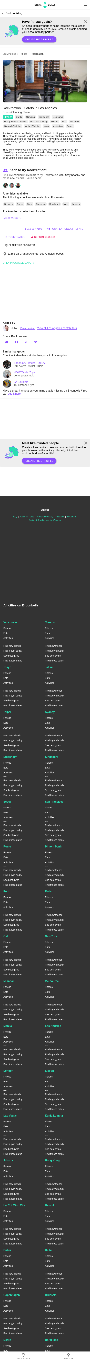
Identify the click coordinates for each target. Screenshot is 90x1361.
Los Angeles (53, 1025)
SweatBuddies (23, 1356)
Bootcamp (58, 117)
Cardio (19, 117)
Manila (7, 1025)
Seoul (7, 801)
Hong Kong (52, 1160)
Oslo (6, 936)
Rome (7, 846)
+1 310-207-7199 (32, 229)
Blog (32, 517)
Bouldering (44, 117)
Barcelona (51, 1339)
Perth (6, 891)
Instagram (71, 517)
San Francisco (54, 801)
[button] (45, 81)
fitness (23, 53)
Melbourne (52, 981)
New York (51, 936)
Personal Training (38, 121)
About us (24, 517)
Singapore (51, 756)
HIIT (64, 121)
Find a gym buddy (12, 650)
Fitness (8, 117)
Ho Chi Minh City (14, 1205)
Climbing (30, 117)
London (8, 1070)
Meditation (58, 126)
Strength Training (12, 126)
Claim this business (20, 245)
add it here (14, 393)
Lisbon (49, 1070)
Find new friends (12, 645)
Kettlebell (74, 121)
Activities (8, 638)
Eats (5, 633)
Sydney (50, 712)
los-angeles (9, 53)
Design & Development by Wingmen (45, 520)
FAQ (15, 517)
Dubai (7, 1250)
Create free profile (39, 39)
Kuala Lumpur (54, 1115)
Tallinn (49, 667)
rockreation (15, 237)
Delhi (48, 1250)
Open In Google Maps (20, 263)
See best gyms (11, 655)
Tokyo (7, 667)
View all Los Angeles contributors (57, 328)
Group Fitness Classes (15, 121)
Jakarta (8, 1160)
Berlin (7, 1339)
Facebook (59, 517)
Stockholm (10, 756)
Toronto (50, 622)
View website (12, 218)
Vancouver (10, 622)
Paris (48, 891)
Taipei (7, 712)
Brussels (51, 1295)
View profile (27, 328)
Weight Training (32, 126)
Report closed (43, 237)
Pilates (54, 121)
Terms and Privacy (44, 517)
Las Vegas (10, 1115)
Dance (70, 126)
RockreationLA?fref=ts (65, 229)
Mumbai (8, 981)
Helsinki (50, 1205)
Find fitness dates (12, 660)
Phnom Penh (53, 846)
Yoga (46, 126)
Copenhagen (11, 1295)
